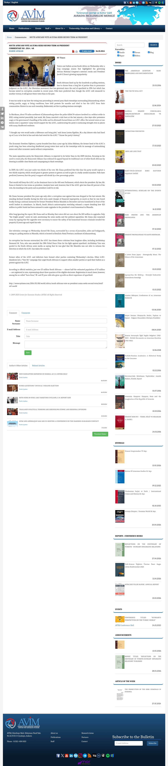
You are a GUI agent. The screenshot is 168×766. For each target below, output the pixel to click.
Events (38, 28)
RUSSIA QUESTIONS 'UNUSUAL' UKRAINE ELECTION (39, 386)
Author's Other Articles (18, 365)
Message (16, 343)
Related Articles (38, 365)
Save (28, 352)
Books (118, 62)
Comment (13, 313)
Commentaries (20, 37)
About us (54, 733)
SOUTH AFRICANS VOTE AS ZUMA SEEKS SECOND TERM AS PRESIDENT (59, 37)
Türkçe (7, 2)
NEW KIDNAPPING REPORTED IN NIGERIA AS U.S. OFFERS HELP (43, 374)
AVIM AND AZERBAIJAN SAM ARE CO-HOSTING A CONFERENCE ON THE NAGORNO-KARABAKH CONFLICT (59, 421)
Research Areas (88, 733)
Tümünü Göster (100, 434)
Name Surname (16, 322)
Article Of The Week (125, 681)
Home (11, 28)
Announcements (123, 635)
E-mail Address (13, 329)
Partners (85, 737)
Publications (25, 28)
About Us (60, 28)
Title (18, 336)
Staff (48, 28)
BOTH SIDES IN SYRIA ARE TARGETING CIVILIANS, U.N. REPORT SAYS (45, 398)
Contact (109, 28)
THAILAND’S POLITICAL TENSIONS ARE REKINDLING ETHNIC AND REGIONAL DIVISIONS (52, 409)
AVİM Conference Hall (124, 625)
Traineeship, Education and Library (85, 28)
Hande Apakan (16, 51)
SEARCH (153, 45)
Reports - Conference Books (129, 536)
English (15, 2)
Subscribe (152, 743)
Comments (26, 313)
